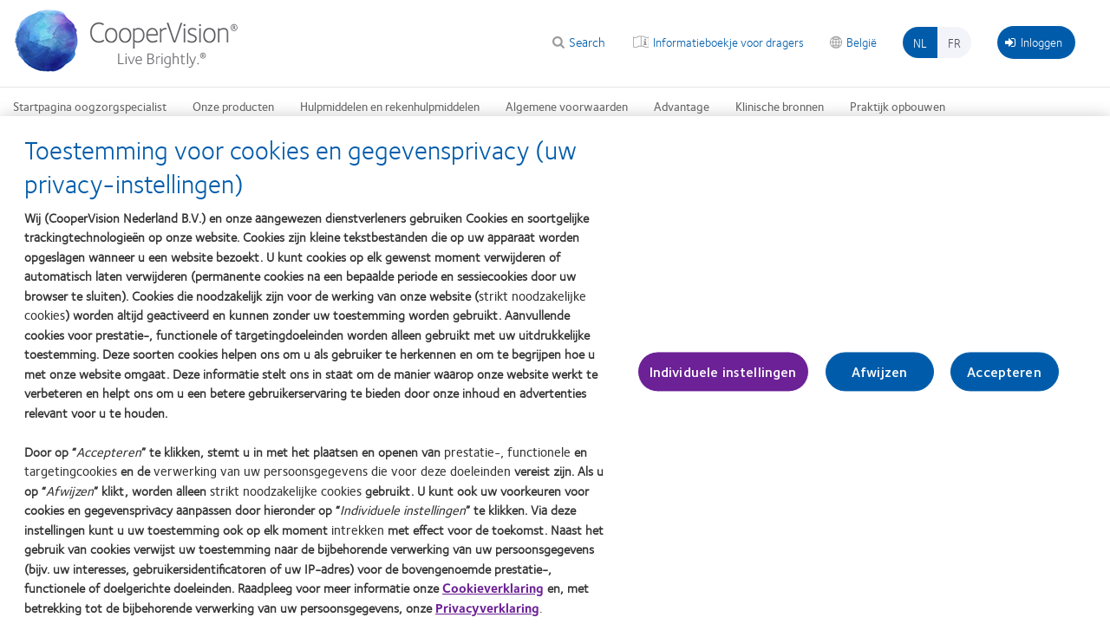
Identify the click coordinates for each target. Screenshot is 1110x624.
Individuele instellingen (723, 382)
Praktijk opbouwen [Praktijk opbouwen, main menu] (897, 105)
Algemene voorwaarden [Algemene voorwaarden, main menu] (567, 105)
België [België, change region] (861, 41)
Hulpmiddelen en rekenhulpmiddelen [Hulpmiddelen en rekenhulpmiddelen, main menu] (390, 105)
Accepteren (1004, 382)
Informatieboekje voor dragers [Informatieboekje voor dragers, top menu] (728, 41)
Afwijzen (879, 382)
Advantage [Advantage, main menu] (681, 105)
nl (920, 42)
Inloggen (1033, 41)
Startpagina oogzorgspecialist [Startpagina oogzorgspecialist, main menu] (89, 105)
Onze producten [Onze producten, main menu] (233, 105)
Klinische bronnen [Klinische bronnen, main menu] (779, 105)
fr (954, 42)
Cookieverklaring (493, 598)
